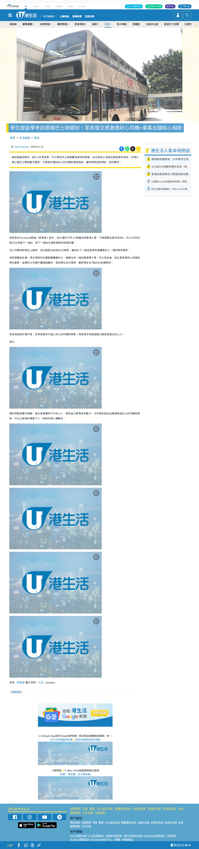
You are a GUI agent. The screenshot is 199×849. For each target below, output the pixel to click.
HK (25, 6)
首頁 (12, 137)
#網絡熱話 (127, 839)
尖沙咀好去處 (105, 808)
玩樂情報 (45, 24)
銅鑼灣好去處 (123, 808)
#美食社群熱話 (114, 836)
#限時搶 (171, 836)
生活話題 (24, 137)
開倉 (92, 808)
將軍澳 (21, 682)
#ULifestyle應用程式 (154, 836)
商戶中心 (170, 6)
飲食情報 (80, 24)
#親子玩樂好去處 (132, 836)
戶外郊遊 (87, 812)
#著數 (117, 839)
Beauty (59, 6)
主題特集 (189, 24)
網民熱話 (75, 822)
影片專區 (122, 24)
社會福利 (100, 812)
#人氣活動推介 (96, 836)
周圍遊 (136, 24)
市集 (85, 808)
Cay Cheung (22, 146)
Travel (36, 6)
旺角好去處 (169, 808)
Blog (70, 6)
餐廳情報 (75, 812)
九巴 (40, 682)
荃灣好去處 (154, 808)
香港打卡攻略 (171, 24)
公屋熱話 (64, 16)
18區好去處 (152, 24)
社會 (106, 24)
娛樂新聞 (77, 16)
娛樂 (94, 24)
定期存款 (89, 16)
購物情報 (62, 24)
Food (47, 6)
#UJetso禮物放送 (79, 839)
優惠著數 (27, 24)
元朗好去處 (139, 808)
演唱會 (13, 24)
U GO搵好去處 (135, 6)
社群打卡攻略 (155, 6)
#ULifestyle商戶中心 (101, 839)
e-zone (82, 6)
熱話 (36, 137)
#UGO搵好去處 (78, 836)
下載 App (186, 6)
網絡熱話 (16, 692)
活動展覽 (75, 808)
